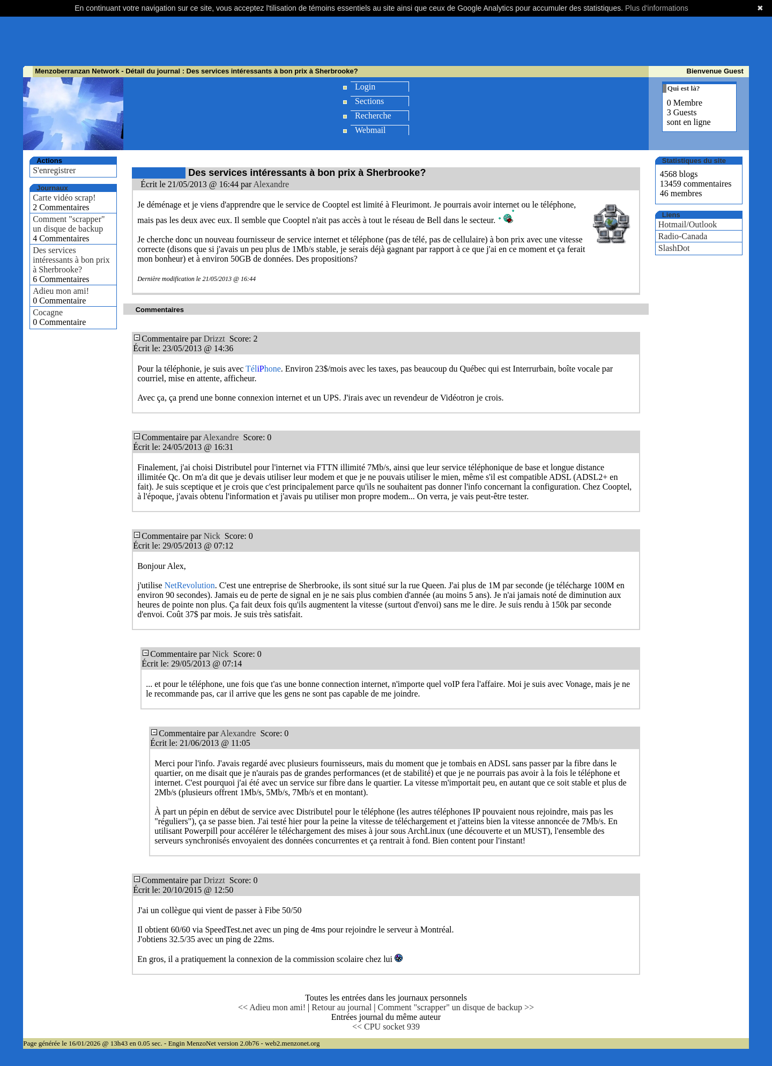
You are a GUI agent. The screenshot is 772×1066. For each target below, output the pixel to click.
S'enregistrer (54, 170)
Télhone (263, 368)
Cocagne (48, 312)
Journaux (52, 188)
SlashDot (674, 248)
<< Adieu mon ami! (272, 1007)
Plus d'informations (656, 8)
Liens (671, 215)
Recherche (373, 115)
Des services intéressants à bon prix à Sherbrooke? (71, 260)
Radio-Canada (683, 236)
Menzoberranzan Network (77, 71)
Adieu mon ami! (61, 290)
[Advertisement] (386, 40)
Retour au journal (341, 1007)
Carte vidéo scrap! (64, 197)
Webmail (370, 130)
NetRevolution (190, 585)
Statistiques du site (694, 161)
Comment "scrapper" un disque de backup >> (455, 1007)
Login (365, 86)
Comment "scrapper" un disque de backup (69, 223)
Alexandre (271, 184)
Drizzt (214, 338)
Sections (369, 101)
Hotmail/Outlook (687, 224)
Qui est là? (683, 88)
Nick (212, 536)
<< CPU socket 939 (386, 1026)
